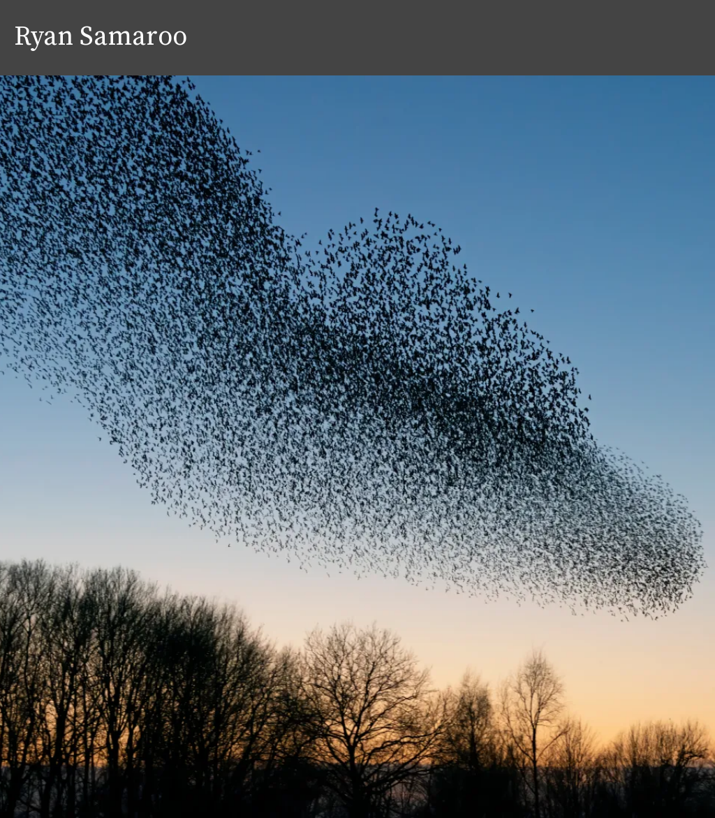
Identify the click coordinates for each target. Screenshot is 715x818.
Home (522, 38)
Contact (675, 38)
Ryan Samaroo (100, 37)
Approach (595, 38)
